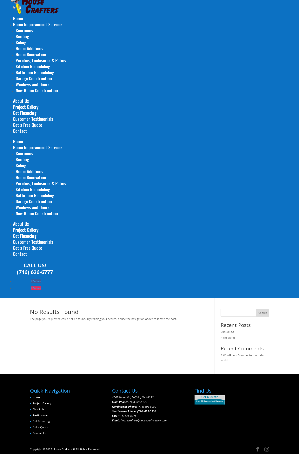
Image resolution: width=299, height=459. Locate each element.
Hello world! (228, 338)
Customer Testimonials (33, 119)
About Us (21, 101)
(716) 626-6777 (35, 272)
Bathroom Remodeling (35, 72)
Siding (21, 42)
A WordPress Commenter (237, 355)
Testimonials (41, 415)
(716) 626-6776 (127, 416)
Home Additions (29, 48)
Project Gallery (26, 107)
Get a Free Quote (27, 125)
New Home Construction (37, 90)
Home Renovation (31, 54)
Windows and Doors (33, 84)
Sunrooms (24, 30)
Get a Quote (40, 427)
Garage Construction (34, 78)
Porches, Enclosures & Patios (41, 60)
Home (18, 18)
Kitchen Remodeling (33, 66)
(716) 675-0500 (146, 411)
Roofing (22, 36)
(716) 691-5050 (147, 406)
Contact (20, 131)
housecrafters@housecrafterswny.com (144, 420)
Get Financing (25, 113)
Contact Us (228, 332)
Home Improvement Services (38, 24)
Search (262, 313)
